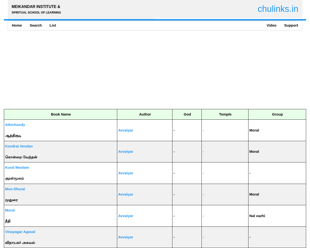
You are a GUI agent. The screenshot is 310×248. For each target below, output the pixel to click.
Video (272, 25)
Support (291, 25)
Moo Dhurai (15, 189)
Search (36, 25)
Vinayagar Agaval (20, 232)
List (53, 25)
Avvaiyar (125, 130)
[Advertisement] (149, 69)
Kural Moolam (17, 167)
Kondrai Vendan (19, 146)
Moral (10, 210)
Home (17, 25)
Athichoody (15, 125)
